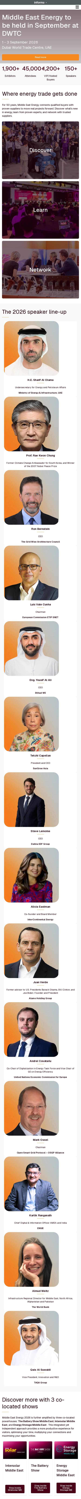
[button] (40, 2)
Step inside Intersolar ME (15, 1488)
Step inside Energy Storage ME (66, 1487)
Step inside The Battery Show (40, 1487)
